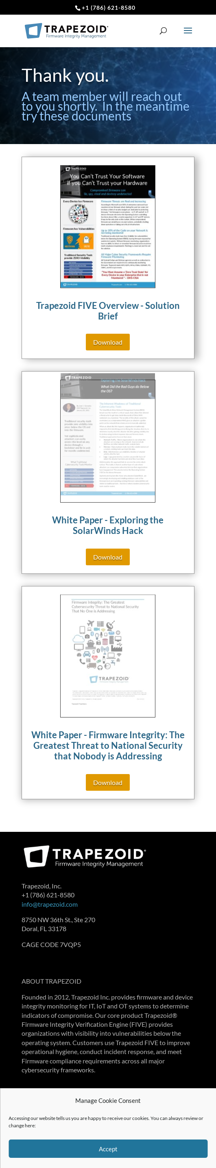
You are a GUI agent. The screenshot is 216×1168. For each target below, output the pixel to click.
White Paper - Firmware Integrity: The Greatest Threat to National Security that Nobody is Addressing (108, 745)
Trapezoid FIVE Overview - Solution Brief (108, 311)
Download (107, 342)
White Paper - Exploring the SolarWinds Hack (108, 525)
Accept (108, 1149)
